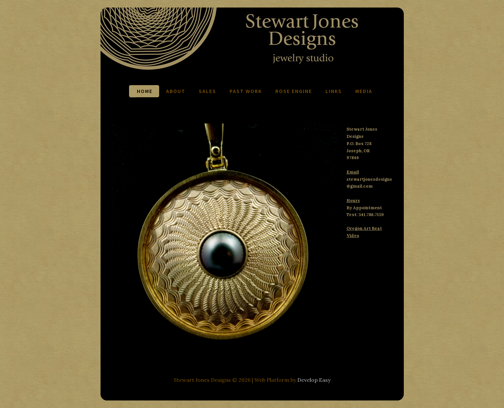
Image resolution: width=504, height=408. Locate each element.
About (175, 91)
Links (334, 91)
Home (145, 91)
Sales (207, 91)
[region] (224, 234)
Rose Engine (293, 91)
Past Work (246, 91)
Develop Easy (313, 380)
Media (363, 91)
